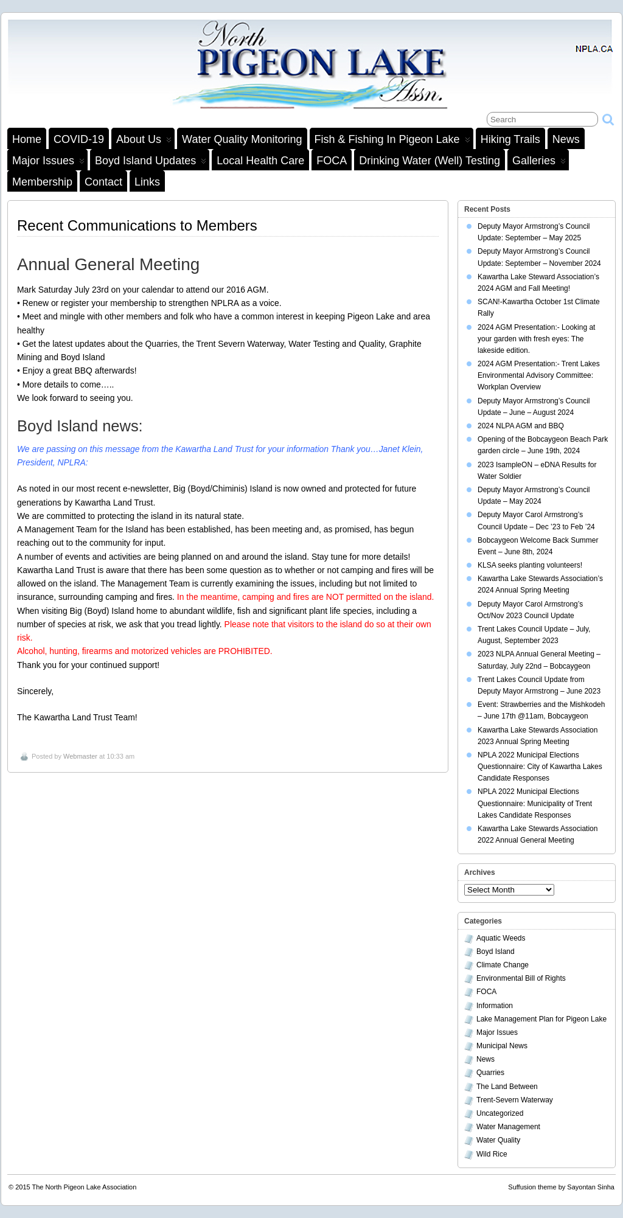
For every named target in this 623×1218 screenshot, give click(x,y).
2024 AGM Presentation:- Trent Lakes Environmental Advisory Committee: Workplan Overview (539, 375)
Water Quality (498, 1140)
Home (26, 139)
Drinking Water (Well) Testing (429, 161)
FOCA (331, 161)
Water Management (508, 1126)
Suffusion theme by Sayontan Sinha (561, 1187)
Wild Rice (491, 1154)
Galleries (539, 162)
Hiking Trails (510, 139)
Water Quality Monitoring (242, 139)
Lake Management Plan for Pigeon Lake (541, 1019)
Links (147, 182)
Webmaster (80, 756)
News (566, 139)
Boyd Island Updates (150, 162)
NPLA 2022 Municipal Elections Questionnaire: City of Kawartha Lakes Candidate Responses (540, 766)
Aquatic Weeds (501, 938)
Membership (42, 182)
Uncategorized (499, 1113)
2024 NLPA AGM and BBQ (521, 426)
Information (494, 1005)
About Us (144, 141)
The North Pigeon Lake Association (84, 1187)
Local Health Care (260, 161)
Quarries (490, 1072)
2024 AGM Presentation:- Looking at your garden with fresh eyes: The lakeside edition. (536, 339)
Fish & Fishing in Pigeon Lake (392, 141)
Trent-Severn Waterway (514, 1100)
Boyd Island (495, 951)
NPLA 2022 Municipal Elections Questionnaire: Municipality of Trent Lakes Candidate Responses (535, 803)
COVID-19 (79, 139)
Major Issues (48, 162)
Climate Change (502, 965)
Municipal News (501, 1046)
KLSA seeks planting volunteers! (530, 565)
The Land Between (507, 1086)
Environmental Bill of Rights (521, 978)
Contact (103, 182)
